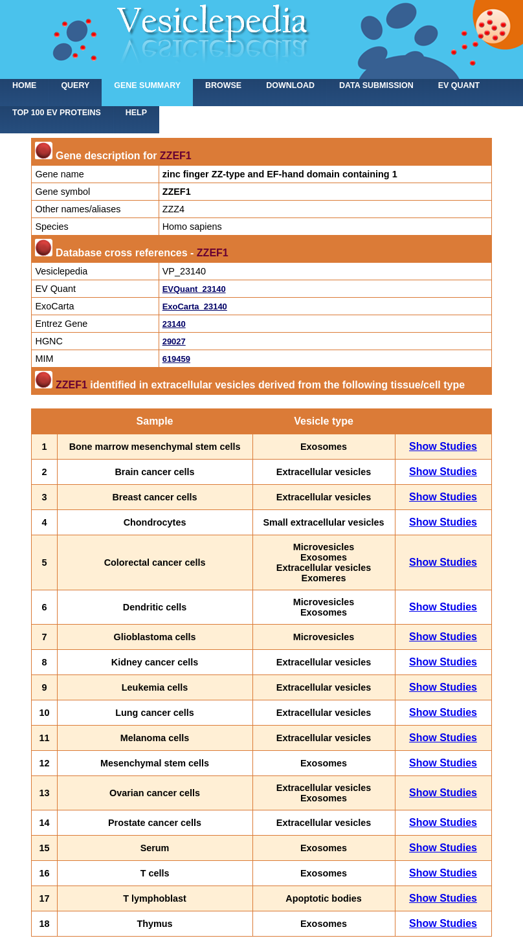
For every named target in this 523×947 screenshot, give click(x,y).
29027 (174, 341)
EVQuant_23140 (194, 289)
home (24, 85)
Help (136, 112)
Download (290, 85)
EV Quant (459, 85)
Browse (223, 85)
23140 (174, 324)
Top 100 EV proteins (56, 112)
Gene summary (147, 85)
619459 (176, 359)
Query (75, 85)
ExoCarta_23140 (194, 306)
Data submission (376, 85)
